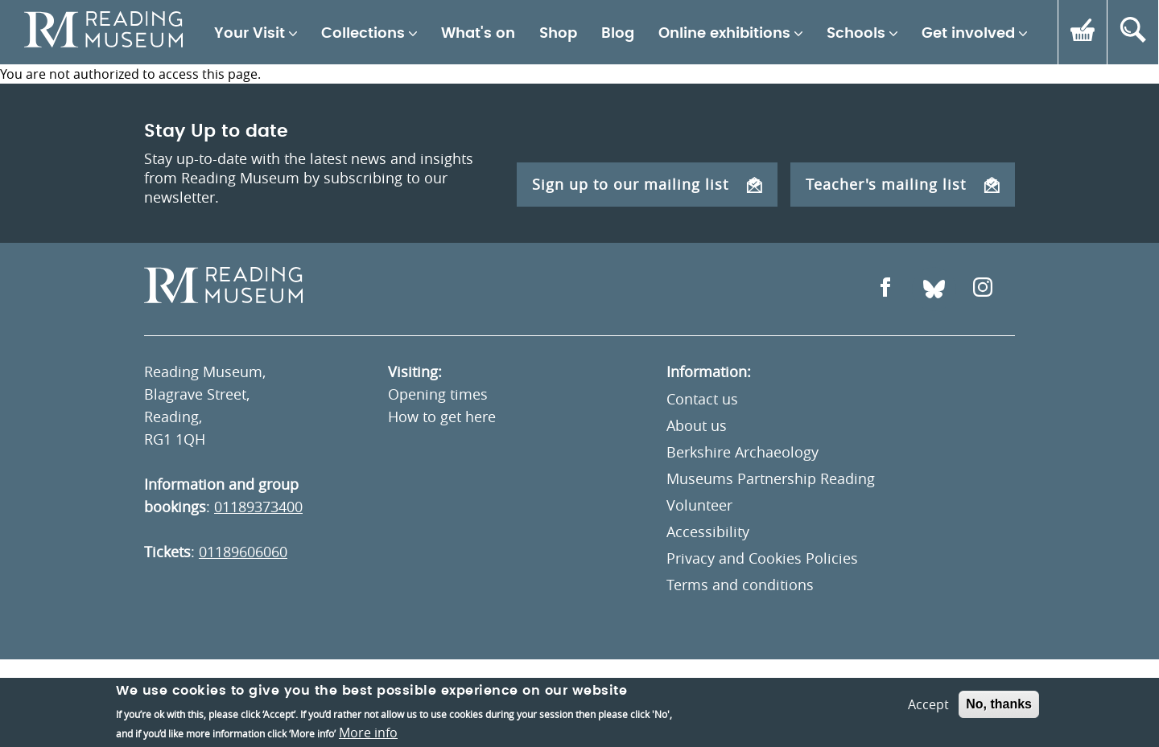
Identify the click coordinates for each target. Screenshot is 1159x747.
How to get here (442, 416)
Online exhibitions (724, 34)
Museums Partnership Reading (770, 478)
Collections (363, 34)
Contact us (702, 398)
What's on (478, 34)
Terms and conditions (740, 584)
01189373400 (258, 506)
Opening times (438, 394)
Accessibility (707, 531)
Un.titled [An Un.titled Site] (986, 703)
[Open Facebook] (885, 289)
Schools (856, 34)
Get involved (968, 34)
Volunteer (699, 505)
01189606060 (243, 551)
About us (696, 425)
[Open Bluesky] (934, 289)
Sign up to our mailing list (647, 184)
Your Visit (249, 34)
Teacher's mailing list (903, 184)
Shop (558, 34)
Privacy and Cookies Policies (762, 558)
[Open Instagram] (983, 289)
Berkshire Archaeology (742, 452)
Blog (617, 34)
